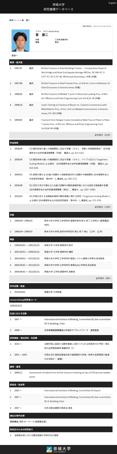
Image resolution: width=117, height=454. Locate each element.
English (112, 2)
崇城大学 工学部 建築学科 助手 (58, 245)
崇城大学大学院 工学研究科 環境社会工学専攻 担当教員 (70, 264)
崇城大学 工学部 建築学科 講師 (58, 251)
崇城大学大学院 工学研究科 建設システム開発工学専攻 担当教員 (74, 258)
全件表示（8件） (104, 278)
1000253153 (16, 305)
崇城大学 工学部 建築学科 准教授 (59, 271)
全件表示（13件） (103, 206)
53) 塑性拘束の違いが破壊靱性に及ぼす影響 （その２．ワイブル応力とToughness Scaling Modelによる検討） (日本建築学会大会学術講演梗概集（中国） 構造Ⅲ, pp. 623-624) (68, 163)
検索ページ (14, 20)
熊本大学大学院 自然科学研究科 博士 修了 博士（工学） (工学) (73, 231)
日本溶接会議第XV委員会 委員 (58, 407)
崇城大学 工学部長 (53, 291)
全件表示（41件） (103, 134)
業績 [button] (14, 55)
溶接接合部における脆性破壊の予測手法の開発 (36, 435)
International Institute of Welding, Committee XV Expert (72, 390)
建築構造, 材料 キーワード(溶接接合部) (28, 421)
